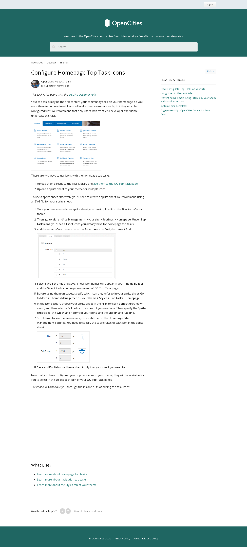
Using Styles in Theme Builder (177, 93)
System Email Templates (174, 106)
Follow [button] (210, 71)
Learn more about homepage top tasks (62, 474)
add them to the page (115, 183)
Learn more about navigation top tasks (62, 479)
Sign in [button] (210, 4)
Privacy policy (122, 538)
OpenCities (37, 62)
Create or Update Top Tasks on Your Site (183, 89)
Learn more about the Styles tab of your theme (67, 485)
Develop (51, 62)
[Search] (124, 47)
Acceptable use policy (146, 538)
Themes (64, 62)
